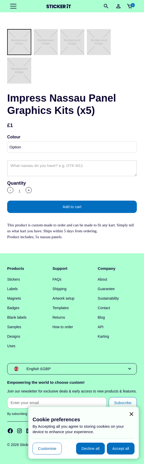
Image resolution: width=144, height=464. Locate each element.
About (102, 279)
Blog (101, 317)
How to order (63, 327)
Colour (13, 137)
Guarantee (106, 289)
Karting (103, 336)
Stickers (13, 279)
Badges (13, 308)
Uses (11, 346)
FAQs (57, 279)
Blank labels (17, 317)
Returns (59, 317)
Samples (14, 327)
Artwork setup (64, 298)
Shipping (60, 289)
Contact (104, 308)
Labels (12, 289)
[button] (12, 6)
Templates (61, 308)
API (101, 327)
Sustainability (108, 298)
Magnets (14, 298)
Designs (13, 336)
